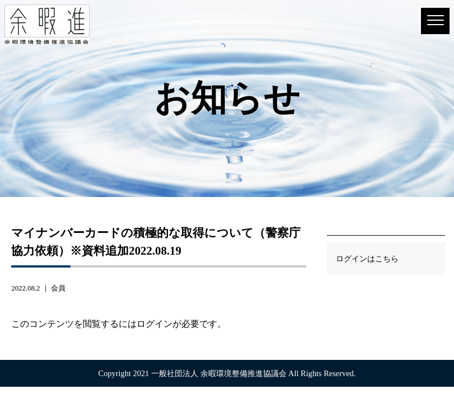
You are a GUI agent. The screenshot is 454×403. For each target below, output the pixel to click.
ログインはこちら (367, 258)
